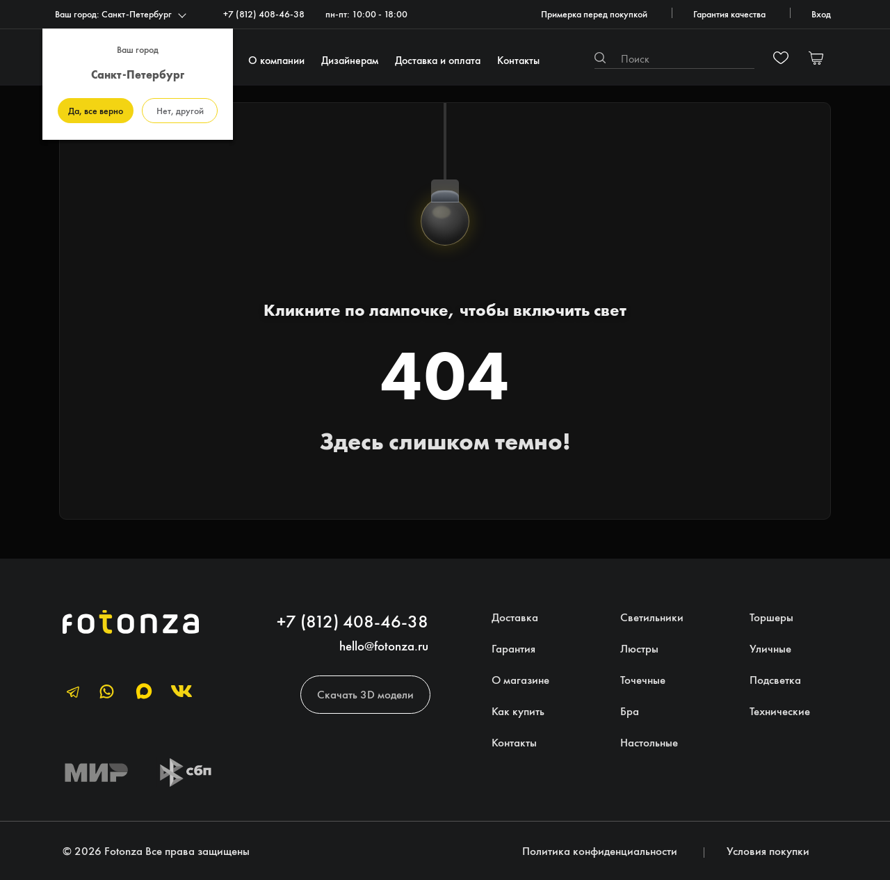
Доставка (515, 617)
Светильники (651, 617)
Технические (780, 711)
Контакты (518, 60)
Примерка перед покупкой (594, 14)
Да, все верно (95, 110)
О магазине (520, 679)
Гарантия (513, 648)
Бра (629, 711)
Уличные (770, 648)
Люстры (639, 648)
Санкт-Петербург (137, 14)
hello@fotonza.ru (383, 645)
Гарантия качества (729, 14)
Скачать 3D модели (365, 694)
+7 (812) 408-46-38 (264, 14)
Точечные (642, 679)
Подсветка (775, 679)
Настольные (649, 742)
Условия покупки (768, 850)
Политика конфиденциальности (599, 850)
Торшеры (771, 617)
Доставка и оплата (437, 60)
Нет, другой (180, 110)
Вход (821, 14)
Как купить (518, 711)
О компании (276, 60)
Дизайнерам (349, 60)
